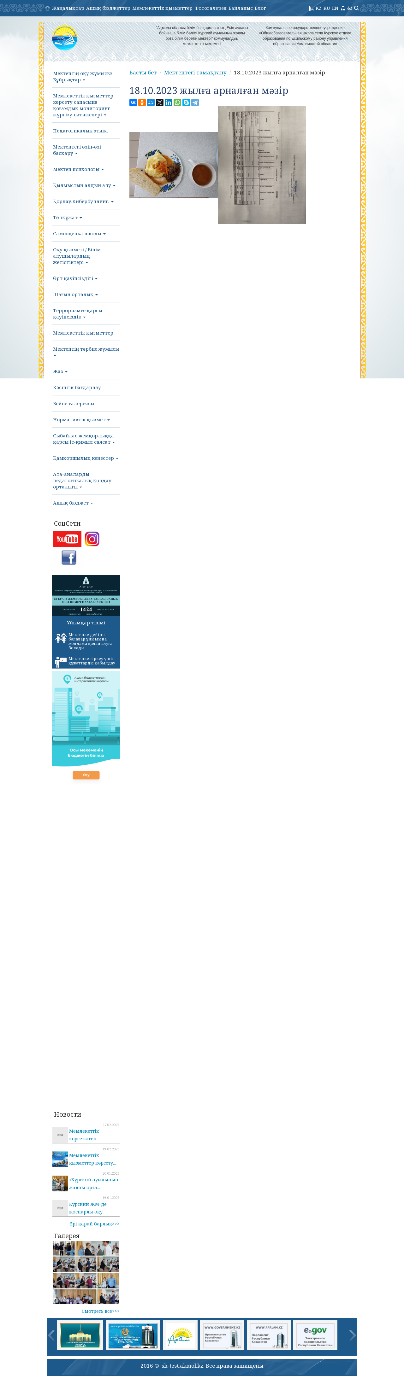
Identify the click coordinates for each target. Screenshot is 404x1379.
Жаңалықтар (68, 8)
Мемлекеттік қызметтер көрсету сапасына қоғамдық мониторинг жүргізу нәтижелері (83, 105)
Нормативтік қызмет (81, 419)
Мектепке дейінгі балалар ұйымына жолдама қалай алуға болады (83, 641)
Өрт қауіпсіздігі (75, 278)
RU (327, 8)
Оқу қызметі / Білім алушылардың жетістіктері (77, 255)
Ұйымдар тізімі (86, 622)
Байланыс (241, 8)
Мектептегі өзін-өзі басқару (77, 149)
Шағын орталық (75, 294)
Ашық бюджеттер (108, 8)
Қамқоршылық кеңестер (85, 458)
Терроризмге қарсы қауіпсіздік (77, 313)
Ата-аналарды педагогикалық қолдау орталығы (82, 480)
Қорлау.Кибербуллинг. (83, 201)
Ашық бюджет (73, 503)
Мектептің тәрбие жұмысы (86, 351)
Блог (260, 8)
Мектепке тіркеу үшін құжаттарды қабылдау (85, 662)
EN (335, 8)
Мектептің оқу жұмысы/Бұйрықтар (82, 76)
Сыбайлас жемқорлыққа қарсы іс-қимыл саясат (84, 438)
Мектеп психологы (78, 169)
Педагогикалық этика (80, 130)
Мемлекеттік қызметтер (162, 8)
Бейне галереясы (73, 403)
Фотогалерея (210, 8)
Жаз (60, 371)
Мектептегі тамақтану (195, 72)
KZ (319, 8)
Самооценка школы (79, 233)
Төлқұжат (67, 217)
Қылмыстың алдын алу (84, 185)
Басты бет (143, 72)
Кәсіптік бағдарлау (77, 387)
